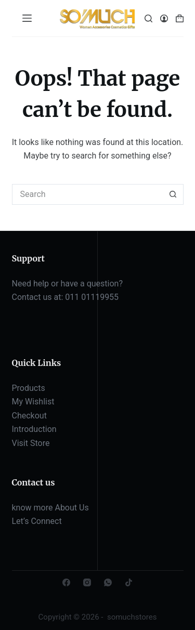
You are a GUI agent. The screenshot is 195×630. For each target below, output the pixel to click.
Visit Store (31, 443)
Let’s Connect (37, 521)
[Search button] (173, 194)
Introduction (34, 429)
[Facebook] (66, 582)
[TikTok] (129, 582)
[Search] (148, 18)
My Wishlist (33, 401)
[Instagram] (87, 582)
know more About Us (50, 508)
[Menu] (27, 18)
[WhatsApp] (108, 582)
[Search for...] (87, 194)
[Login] (164, 18)
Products (28, 388)
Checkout (29, 416)
